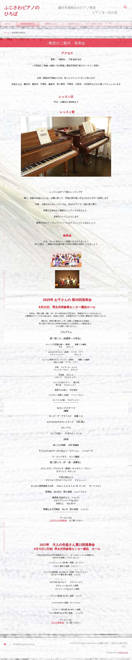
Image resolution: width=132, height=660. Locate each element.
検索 (125, 7)
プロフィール (96, 25)
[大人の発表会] (57, 624)
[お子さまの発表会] (57, 522)
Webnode (123, 654)
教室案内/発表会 (27, 25)
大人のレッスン (74, 25)
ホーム (8, 25)
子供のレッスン (51, 25)
